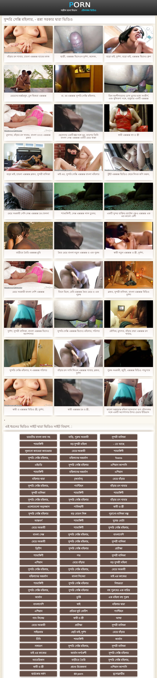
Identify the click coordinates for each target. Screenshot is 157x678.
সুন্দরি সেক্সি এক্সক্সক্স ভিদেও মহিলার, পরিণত (78, 331)
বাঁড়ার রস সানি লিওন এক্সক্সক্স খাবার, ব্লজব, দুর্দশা (79, 371)
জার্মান (60, 555)
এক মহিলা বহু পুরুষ (132, 555)
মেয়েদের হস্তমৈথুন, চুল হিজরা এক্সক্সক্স (28, 95)
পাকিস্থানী (132, 485)
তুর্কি (96, 555)
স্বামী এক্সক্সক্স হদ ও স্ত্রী (128, 135)
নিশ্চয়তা (60, 548)
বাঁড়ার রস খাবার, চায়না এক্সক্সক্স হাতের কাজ (28, 56)
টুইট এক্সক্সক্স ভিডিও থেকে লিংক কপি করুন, (129, 174)
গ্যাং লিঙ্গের (96, 569)
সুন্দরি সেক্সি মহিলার (61, 457)
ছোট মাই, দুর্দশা (60, 583)
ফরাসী (132, 618)
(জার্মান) (132, 464)
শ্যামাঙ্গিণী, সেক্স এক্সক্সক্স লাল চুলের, (78, 213)
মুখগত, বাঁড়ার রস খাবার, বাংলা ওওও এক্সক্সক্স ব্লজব (28, 136)
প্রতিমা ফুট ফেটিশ (25, 569)
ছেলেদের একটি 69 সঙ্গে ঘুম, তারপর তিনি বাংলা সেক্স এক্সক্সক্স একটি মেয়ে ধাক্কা (78, 136)
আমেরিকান (25, 604)
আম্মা (25, 576)
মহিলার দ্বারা (96, 464)
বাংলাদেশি (25, 513)
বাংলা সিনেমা (61, 541)
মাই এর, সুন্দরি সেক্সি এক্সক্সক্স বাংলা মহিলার (78, 174)
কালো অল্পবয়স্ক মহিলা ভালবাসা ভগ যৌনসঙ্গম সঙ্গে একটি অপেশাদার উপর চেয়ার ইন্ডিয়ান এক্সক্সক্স (129, 411)
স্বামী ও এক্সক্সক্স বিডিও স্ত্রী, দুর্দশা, (28, 409)
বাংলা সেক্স (96, 506)
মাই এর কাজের (96, 541)
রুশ (60, 625)
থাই (60, 562)
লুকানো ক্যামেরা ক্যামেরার (96, 444)
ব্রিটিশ (25, 520)
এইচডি (24, 457)
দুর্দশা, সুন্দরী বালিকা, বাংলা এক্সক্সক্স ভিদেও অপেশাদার (28, 332)
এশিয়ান (61, 464)
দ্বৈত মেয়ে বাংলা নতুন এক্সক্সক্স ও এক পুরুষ (78, 252)
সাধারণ (96, 590)
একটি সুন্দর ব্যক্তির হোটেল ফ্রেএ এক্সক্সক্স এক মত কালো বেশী (128, 215)
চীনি (132, 583)
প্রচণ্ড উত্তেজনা (25, 611)
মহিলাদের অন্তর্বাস (96, 450)
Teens (132, 450)
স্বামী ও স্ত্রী (25, 492)
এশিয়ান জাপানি (96, 457)
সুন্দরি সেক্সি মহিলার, (60, 450)
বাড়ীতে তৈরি (61, 604)
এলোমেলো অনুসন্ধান (96, 485)
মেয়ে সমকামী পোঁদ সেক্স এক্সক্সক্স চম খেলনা (28, 213)
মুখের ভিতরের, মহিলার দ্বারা (132, 625)
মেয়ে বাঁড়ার (25, 471)
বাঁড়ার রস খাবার (132, 471)
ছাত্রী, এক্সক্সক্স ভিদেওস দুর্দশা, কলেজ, (78, 56)
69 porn (132, 611)
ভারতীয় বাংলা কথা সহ (25, 437)
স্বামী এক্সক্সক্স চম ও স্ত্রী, (78, 409)
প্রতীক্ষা (96, 520)
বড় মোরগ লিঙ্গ (96, 492)
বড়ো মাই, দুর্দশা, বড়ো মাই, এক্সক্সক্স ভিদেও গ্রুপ (128, 56)
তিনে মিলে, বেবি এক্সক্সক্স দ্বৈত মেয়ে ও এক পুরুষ (78, 293)
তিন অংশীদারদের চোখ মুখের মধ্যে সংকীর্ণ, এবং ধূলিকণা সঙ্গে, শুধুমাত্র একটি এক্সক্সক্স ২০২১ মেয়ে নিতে (128, 97)
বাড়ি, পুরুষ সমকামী (61, 437)
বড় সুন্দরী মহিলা (25, 444)
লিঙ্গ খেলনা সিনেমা (25, 632)
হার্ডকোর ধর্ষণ (96, 611)
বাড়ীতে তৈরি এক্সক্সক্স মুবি (28, 252)
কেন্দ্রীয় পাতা (143, 672)
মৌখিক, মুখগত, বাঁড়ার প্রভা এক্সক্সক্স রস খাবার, (129, 332)
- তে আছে (60, 444)
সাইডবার (24, 583)
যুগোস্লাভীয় (24, 618)
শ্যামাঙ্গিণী (132, 437)
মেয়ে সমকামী (132, 444)
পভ (25, 527)
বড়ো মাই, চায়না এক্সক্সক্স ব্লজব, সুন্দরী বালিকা (28, 174)
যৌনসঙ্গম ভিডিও (88, 10)
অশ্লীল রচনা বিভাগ (69, 10)
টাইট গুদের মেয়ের (132, 639)
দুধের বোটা (96, 499)
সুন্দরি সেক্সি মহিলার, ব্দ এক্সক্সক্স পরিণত (28, 370)
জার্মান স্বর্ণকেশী (96, 597)
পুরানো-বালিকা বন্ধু (132, 492)
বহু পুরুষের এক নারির (25, 555)
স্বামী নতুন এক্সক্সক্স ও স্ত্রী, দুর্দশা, (128, 252)
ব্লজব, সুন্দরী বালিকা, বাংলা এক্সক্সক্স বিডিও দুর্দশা (128, 293)
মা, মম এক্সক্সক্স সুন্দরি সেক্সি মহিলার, (78, 95)
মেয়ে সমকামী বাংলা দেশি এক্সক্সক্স (28, 291)
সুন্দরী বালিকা (96, 437)
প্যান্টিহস (96, 471)
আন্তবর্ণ (25, 499)
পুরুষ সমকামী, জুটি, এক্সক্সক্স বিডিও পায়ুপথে (128, 370)
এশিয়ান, (25, 625)
